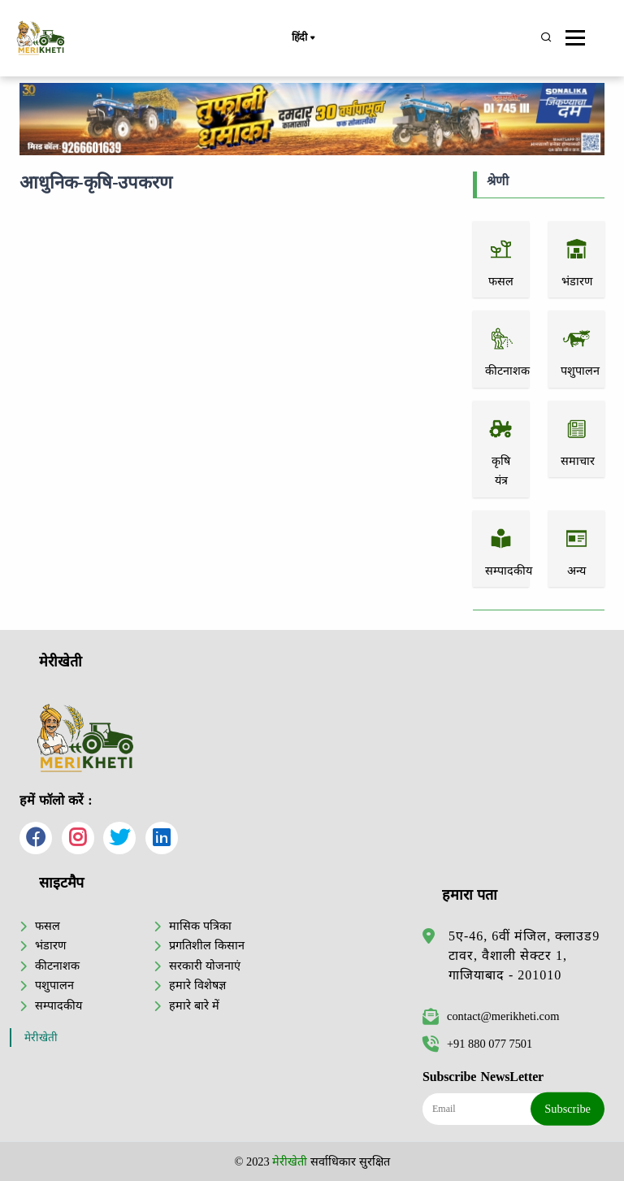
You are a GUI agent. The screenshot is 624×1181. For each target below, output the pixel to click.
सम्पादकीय (58, 1005)
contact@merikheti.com (490, 1016)
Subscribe (567, 1108)
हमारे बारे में (194, 1005)
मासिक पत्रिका (200, 925)
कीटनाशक (57, 965)
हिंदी (303, 38)
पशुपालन (54, 985)
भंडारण (50, 945)
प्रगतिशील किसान (207, 945)
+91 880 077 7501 (477, 1043)
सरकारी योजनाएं (204, 965)
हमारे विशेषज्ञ (197, 985)
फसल (47, 925)
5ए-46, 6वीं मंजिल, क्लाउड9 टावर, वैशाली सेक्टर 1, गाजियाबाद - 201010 (524, 955)
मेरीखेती (41, 1037)
